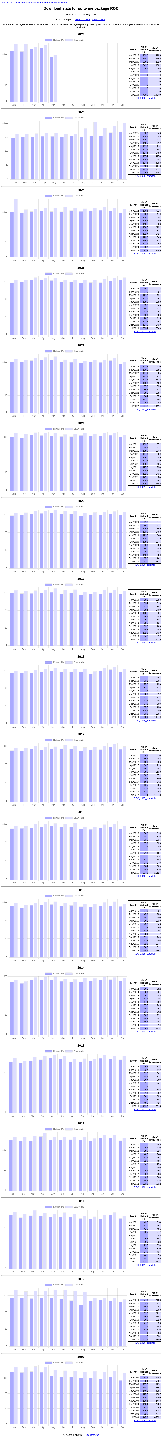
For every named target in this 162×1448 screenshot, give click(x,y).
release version (82, 19)
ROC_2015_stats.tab (145, 953)
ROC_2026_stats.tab (145, 98)
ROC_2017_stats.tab (145, 798)
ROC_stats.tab (91, 1435)
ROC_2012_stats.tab (145, 1187)
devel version (99, 19)
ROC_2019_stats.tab (145, 642)
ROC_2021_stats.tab (145, 487)
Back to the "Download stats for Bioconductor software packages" (35, 2)
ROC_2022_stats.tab (145, 409)
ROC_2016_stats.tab (145, 876)
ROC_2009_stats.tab (145, 1420)
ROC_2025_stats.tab (145, 176)
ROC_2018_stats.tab (145, 720)
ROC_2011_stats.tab (145, 1265)
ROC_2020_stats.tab (145, 565)
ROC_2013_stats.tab (145, 1109)
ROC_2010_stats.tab (145, 1343)
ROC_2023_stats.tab (145, 331)
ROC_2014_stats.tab (145, 1031)
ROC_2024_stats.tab (145, 253)
